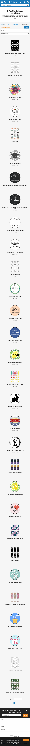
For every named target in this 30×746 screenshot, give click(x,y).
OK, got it (26, 740)
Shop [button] (2, 719)
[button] (1, 2)
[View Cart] (28, 2)
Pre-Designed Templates (15, 24)
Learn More (26, 742)
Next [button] (18, 703)
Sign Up (25, 715)
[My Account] (24, 2)
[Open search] (28, 5)
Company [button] (3, 729)
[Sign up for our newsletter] (11, 715)
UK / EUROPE (16, 736)
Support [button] (2, 726)
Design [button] (2, 722)
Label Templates (7, 24)
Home (2, 24)
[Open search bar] (4, 2)
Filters (26, 27)
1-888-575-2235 (19, 732)
